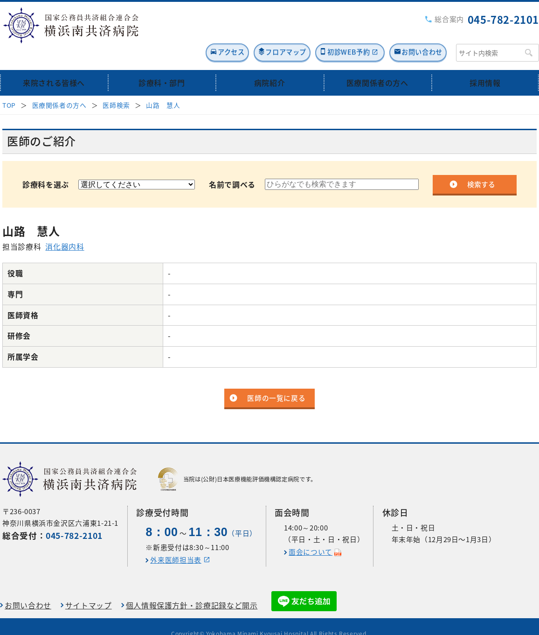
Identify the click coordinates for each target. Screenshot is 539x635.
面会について (310, 537)
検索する (481, 163)
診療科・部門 (162, 62)
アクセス (184, 31)
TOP (9, 84)
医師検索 (116, 84)
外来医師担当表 (175, 545)
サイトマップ (88, 591)
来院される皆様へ (54, 62)
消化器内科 (64, 226)
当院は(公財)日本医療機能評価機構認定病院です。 (237, 464)
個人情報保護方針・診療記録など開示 (192, 591)
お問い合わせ (417, 31)
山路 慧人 (163, 84)
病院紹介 (269, 62)
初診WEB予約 (328, 31)
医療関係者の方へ (377, 62)
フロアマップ (252, 31)
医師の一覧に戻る (276, 377)
